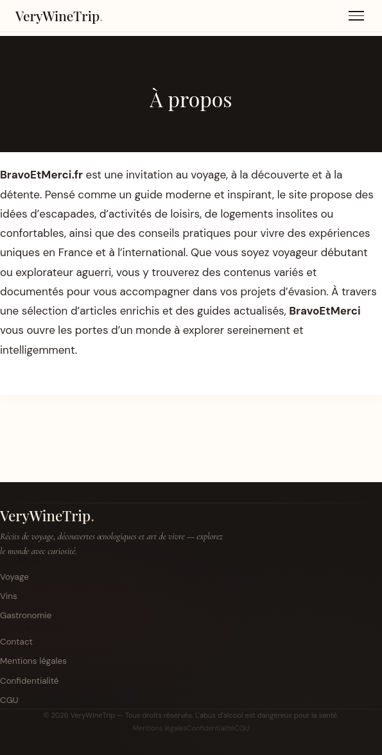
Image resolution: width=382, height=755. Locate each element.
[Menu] (356, 15)
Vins (8, 596)
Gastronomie (25, 615)
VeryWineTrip (47, 515)
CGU (9, 700)
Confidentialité (29, 680)
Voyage (14, 576)
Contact (16, 641)
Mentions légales (33, 660)
